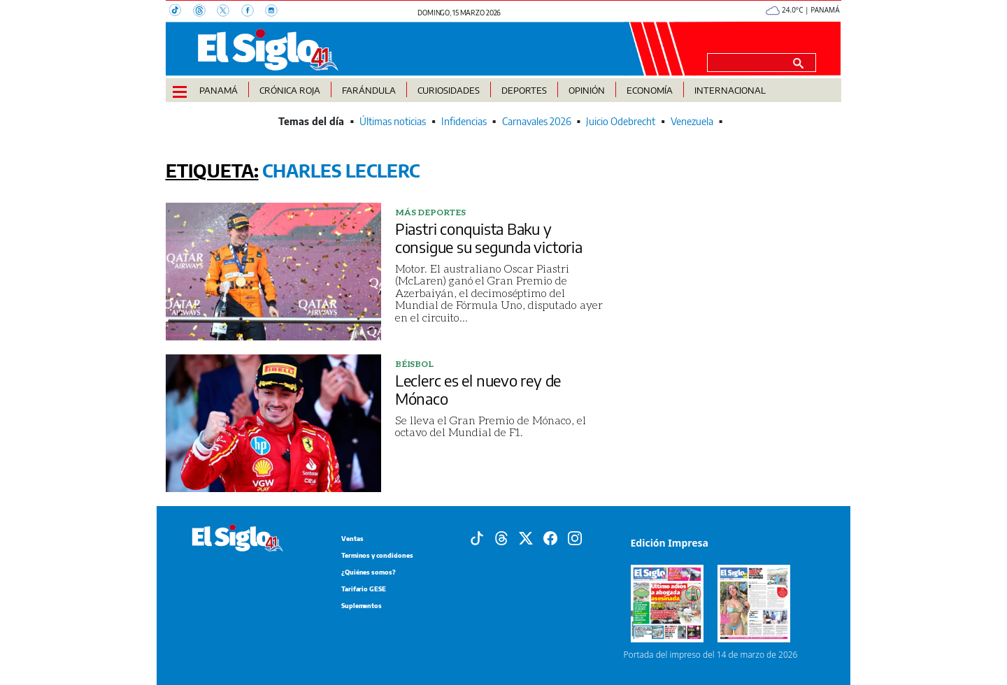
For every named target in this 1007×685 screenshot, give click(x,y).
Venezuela (692, 121)
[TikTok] (181, 12)
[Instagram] (275, 12)
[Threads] (205, 12)
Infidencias (464, 121)
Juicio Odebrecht (620, 121)
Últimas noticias (392, 121)
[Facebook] (253, 12)
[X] (229, 12)
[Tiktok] (477, 536)
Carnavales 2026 (536, 121)
